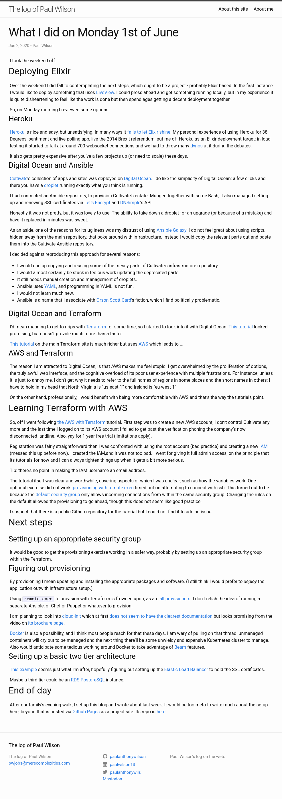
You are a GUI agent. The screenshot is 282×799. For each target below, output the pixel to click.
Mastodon (112, 778)
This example (23, 669)
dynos (196, 146)
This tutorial (240, 327)
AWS (143, 344)
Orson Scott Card (113, 300)
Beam (180, 647)
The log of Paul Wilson (42, 9)
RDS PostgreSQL (88, 679)
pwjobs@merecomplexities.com (39, 762)
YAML (50, 286)
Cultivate (18, 178)
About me (263, 9)
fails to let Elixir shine (148, 132)
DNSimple (130, 202)
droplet (51, 185)
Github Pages (86, 711)
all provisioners (174, 598)
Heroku (17, 132)
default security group (58, 494)
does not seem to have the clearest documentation (160, 616)
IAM (263, 446)
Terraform (96, 327)
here (161, 711)
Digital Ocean (137, 178)
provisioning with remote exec (103, 487)
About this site (233, 9)
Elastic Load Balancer (186, 669)
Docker (17, 633)
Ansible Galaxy (171, 230)
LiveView (105, 92)
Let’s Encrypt (97, 202)
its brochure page (46, 622)
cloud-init (71, 616)
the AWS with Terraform (81, 422)
